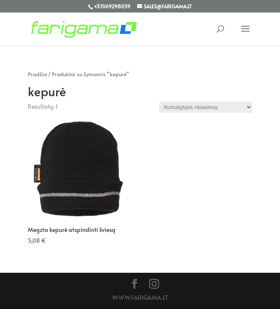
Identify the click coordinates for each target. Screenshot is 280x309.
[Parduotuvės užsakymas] (205, 107)
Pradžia (37, 74)
